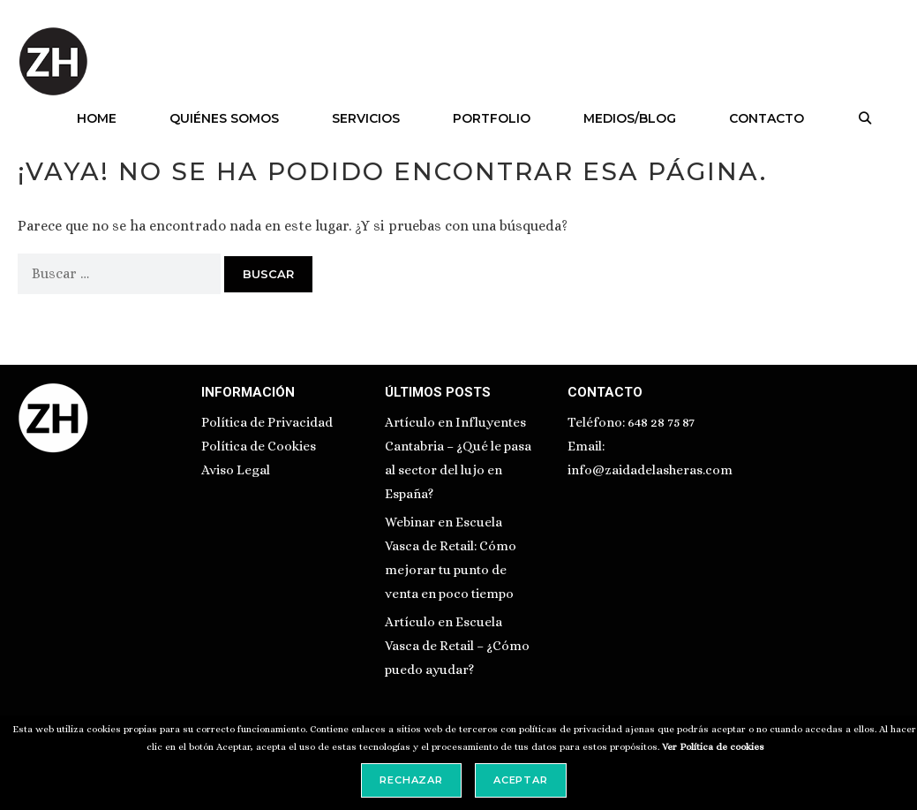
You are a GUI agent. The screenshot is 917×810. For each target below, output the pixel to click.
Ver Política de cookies (713, 747)
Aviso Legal (235, 470)
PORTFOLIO (491, 118)
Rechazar (411, 780)
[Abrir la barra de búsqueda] (865, 118)
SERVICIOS (366, 118)
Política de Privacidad (267, 422)
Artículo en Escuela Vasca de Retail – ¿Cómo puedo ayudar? (457, 646)
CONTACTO (766, 118)
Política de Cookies (258, 446)
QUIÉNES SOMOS (224, 118)
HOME (97, 118)
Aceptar (520, 780)
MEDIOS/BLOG (629, 118)
